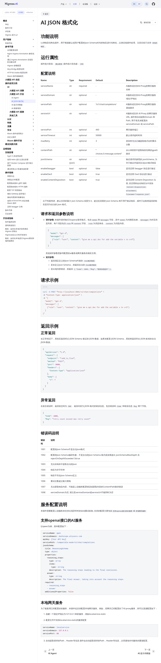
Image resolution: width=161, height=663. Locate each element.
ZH (139, 4)
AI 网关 (20, 12)
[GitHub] (153, 4)
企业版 (85, 4)
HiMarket (29, 12)
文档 (75, 4)
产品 (64, 4)
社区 (97, 4)
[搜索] (146, 4)
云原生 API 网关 (10, 12)
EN (134, 4)
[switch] (136, 4)
